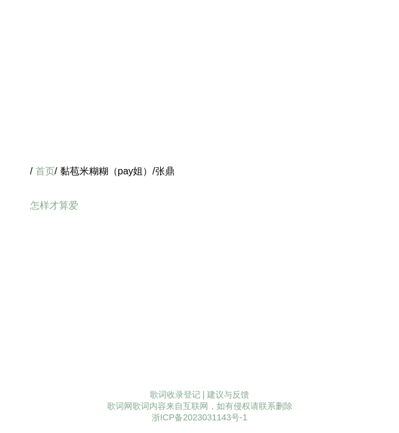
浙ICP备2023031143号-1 (199, 417)
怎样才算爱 (54, 205)
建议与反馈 (228, 394)
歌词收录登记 (175, 394)
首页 (45, 171)
